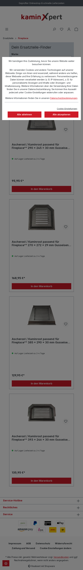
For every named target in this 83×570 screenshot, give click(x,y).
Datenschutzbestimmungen (63, 98)
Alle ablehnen (24, 114)
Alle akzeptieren (61, 114)
